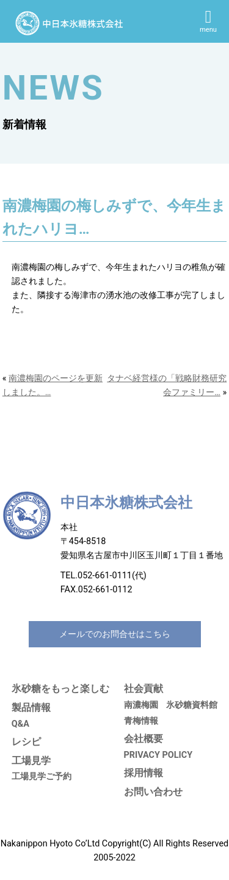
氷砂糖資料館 (191, 705)
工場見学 (31, 760)
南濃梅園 (141, 705)
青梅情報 (141, 721)
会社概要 (143, 738)
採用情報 (143, 773)
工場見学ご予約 (41, 776)
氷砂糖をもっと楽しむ (60, 688)
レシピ (26, 741)
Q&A (20, 724)
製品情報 (31, 707)
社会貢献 (143, 688)
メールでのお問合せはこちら (114, 634)
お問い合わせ (153, 792)
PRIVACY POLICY (158, 755)
